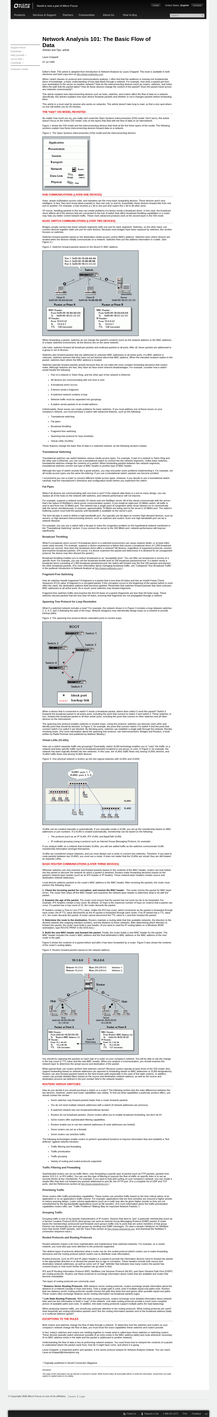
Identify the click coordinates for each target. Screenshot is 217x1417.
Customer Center (19, 69)
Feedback (196, 1414)
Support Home (18, 47)
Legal (82, 1396)
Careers (72, 1396)
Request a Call (152, 1414)
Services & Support (44, 15)
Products (19, 15)
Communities (87, 15)
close (206, 1414)
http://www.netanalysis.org (94, 1184)
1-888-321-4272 (170, 1414)
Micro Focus (70, 5)
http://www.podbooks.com (90, 74)
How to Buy (130, 15)
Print (185, 1414)
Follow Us (131, 1414)
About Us (108, 15)
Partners (68, 15)
